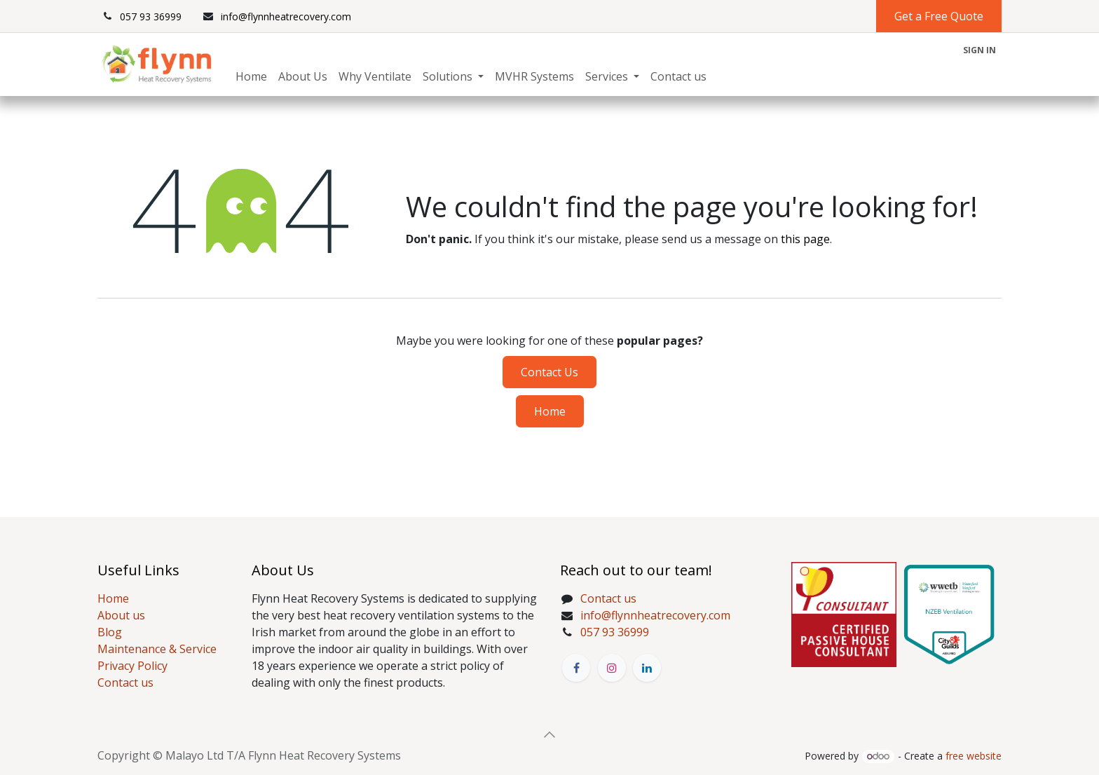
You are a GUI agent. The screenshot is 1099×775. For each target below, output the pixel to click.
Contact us (125, 682)
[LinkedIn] (647, 668)
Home (550, 411)
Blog (109, 632)
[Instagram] (612, 668)
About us (121, 615)
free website (974, 755)
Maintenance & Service (157, 649)
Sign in (979, 50)
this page (805, 239)
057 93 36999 (614, 632)
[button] (549, 734)
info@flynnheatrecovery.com (655, 615)
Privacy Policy (132, 665)
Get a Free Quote (938, 16)
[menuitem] (251, 76)
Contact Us (549, 372)
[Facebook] (576, 668)
